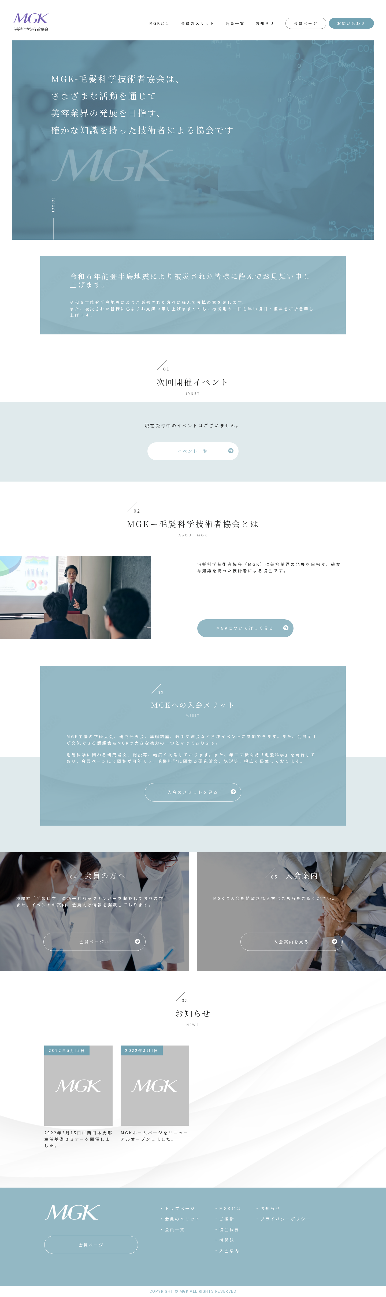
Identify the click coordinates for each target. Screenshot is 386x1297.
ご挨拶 (227, 1219)
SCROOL (53, 205)
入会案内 (229, 1250)
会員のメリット (198, 23)
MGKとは (159, 23)
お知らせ (265, 23)
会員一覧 (235, 23)
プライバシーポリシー (285, 1219)
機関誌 (227, 1240)
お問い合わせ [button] (351, 23)
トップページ (180, 1208)
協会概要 (229, 1229)
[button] (193, 451)
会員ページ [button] (306, 23)
